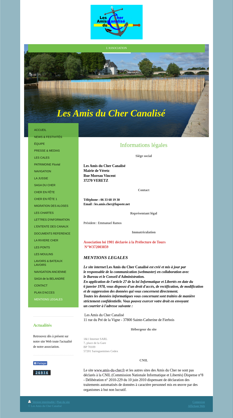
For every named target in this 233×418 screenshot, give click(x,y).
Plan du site (63, 402)
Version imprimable (41, 402)
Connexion (199, 402)
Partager (40, 363)
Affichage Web (196, 406)
